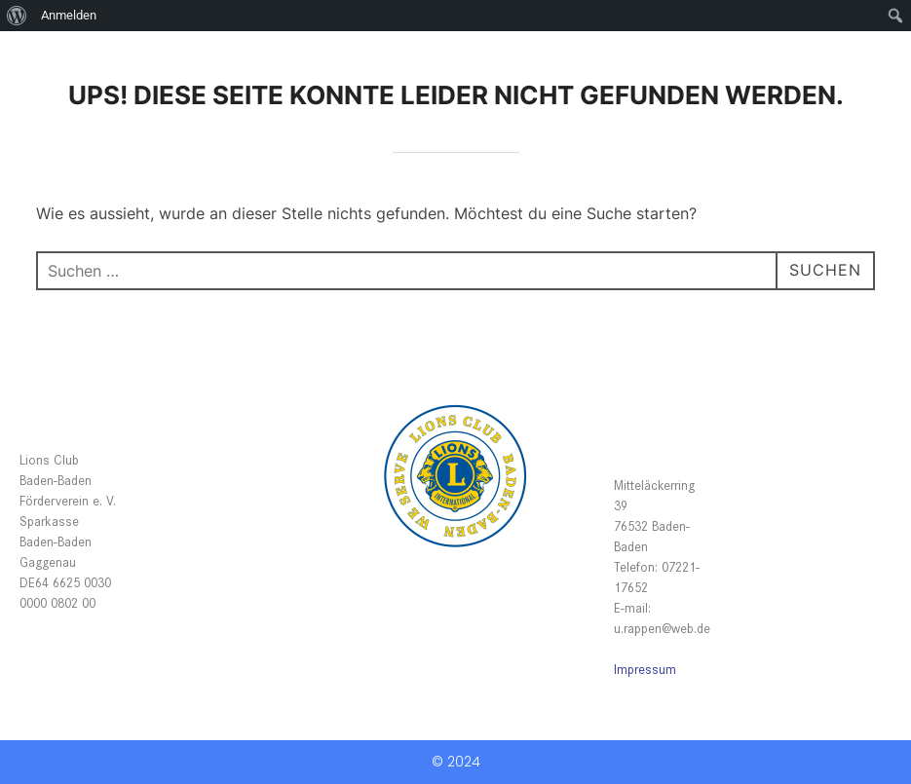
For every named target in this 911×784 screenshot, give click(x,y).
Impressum (645, 668)
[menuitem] (17, 15)
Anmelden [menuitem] (68, 15)
